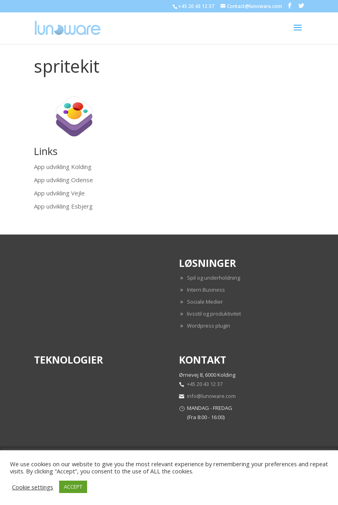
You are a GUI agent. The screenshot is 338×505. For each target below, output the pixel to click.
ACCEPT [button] (73, 486)
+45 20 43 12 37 (205, 384)
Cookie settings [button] (32, 487)
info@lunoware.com (211, 396)
